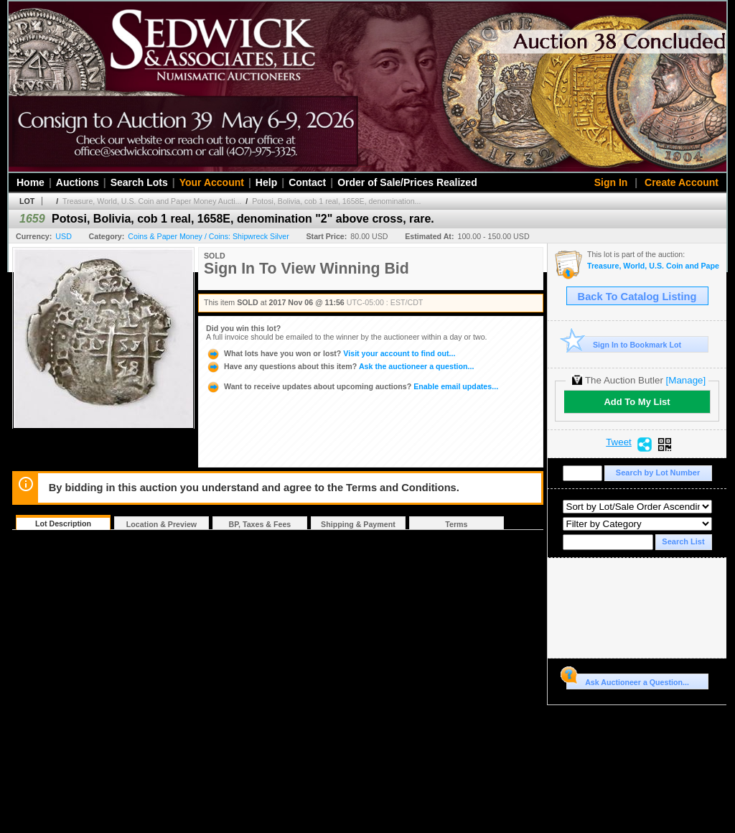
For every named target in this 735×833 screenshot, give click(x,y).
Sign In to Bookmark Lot (624, 344)
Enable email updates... (352, 386)
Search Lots (139, 182)
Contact (307, 182)
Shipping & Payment (358, 524)
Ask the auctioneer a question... (340, 366)
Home (31, 182)
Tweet (619, 442)
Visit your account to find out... (330, 353)
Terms (456, 524)
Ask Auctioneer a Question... (627, 680)
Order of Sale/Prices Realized (407, 182)
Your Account (211, 182)
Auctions (77, 182)
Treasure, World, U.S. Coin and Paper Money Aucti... (151, 201)
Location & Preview (161, 524)
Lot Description (63, 523)
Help (266, 182)
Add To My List (637, 401)
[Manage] (685, 380)
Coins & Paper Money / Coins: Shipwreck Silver (208, 236)
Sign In (611, 182)
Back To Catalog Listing (637, 296)
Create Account (681, 182)
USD (63, 236)
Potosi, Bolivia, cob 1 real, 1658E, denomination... (336, 201)
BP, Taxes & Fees (260, 524)
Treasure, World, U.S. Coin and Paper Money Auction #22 (653, 266)
